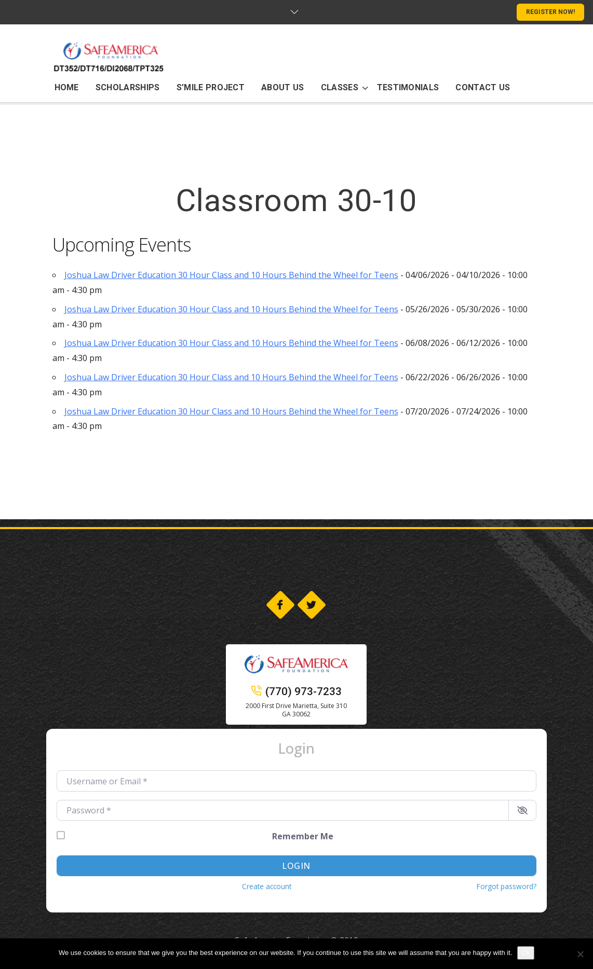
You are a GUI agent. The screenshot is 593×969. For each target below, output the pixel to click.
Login (296, 865)
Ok (525, 953)
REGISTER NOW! (550, 12)
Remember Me (302, 836)
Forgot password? (506, 886)
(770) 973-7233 (296, 691)
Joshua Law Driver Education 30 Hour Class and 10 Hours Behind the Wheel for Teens (231, 275)
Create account (266, 886)
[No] (580, 954)
